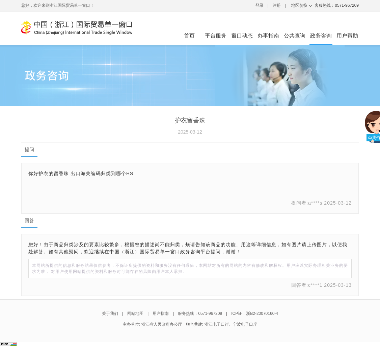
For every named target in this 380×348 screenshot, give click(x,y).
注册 (277, 5)
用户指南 (161, 313)
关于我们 (110, 313)
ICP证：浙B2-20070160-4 (254, 313)
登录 (259, 5)
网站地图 (135, 313)
